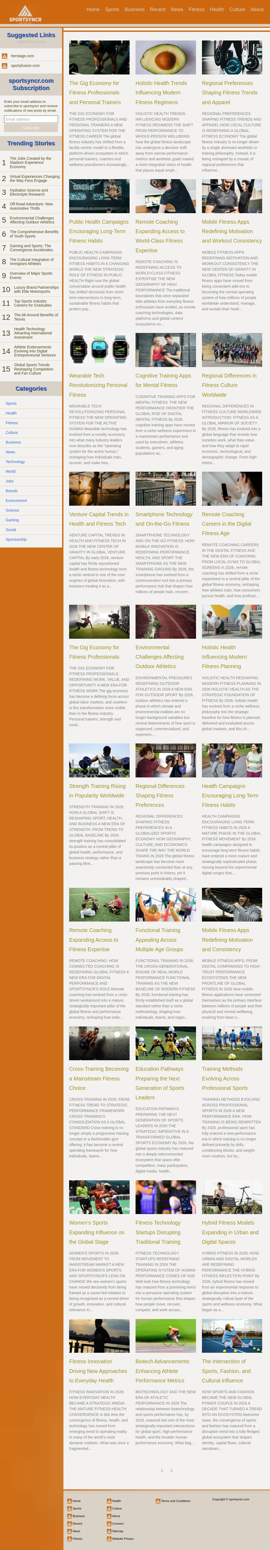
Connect (118, 1523)
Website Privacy (123, 1538)
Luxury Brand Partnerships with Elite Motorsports (36, 289)
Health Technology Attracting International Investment (33, 333)
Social (11, 530)
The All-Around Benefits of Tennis (36, 317)
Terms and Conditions (175, 1501)
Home (93, 9)
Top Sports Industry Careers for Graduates (33, 303)
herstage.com (22, 56)
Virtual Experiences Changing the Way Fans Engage (35, 178)
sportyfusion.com (25, 65)
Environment (16, 500)
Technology (15, 462)
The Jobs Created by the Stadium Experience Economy (30, 162)
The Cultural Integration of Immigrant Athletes (32, 261)
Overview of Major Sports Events (31, 275)
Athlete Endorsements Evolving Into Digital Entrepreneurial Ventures (35, 351)
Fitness (197, 9)
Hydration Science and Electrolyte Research (29, 192)
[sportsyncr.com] (25, 11)
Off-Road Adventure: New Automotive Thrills (31, 206)
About (257, 9)
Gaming (12, 520)
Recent (158, 9)
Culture (237, 9)
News (177, 9)
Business (135, 9)
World (10, 471)
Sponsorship (16, 539)
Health (217, 9)
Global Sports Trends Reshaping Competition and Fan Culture (33, 369)
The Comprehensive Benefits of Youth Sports (34, 234)
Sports (112, 9)
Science (12, 510)
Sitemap (117, 1531)
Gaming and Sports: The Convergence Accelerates (31, 248)
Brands (12, 491)
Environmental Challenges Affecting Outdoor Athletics (32, 220)
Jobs (10, 481)
